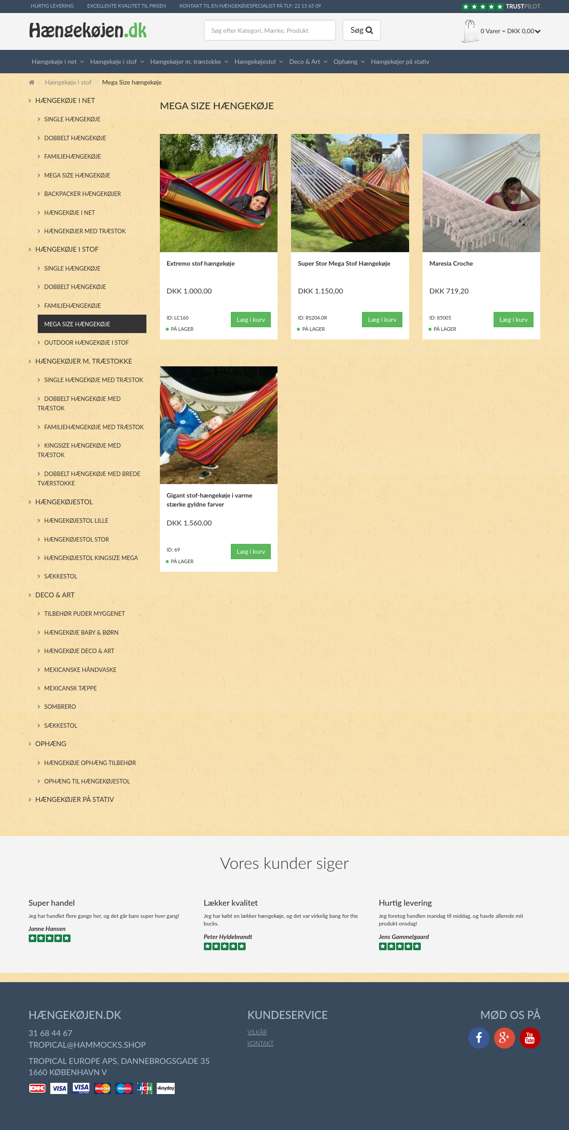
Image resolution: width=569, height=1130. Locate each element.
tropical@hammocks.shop (87, 1045)
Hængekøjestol (255, 61)
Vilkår (257, 1032)
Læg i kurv (251, 319)
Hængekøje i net (54, 61)
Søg (361, 30)
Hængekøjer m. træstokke (185, 61)
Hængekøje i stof (113, 61)
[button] (83, 61)
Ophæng (345, 61)
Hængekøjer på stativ (400, 61)
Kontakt (260, 1043)
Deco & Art (304, 61)
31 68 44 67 (50, 1033)
